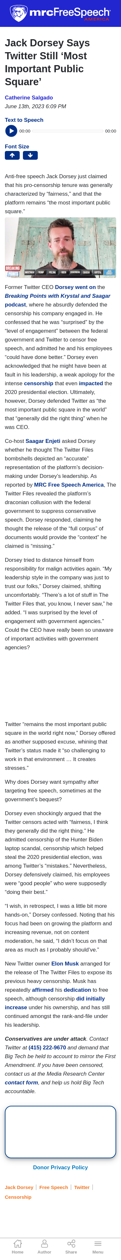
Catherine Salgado (29, 98)
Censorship (18, 1197)
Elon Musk (65, 964)
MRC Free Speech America (69, 485)
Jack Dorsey (19, 1187)
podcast (15, 305)
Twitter (82, 1187)
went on (85, 287)
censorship (39, 383)
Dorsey (64, 287)
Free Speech (53, 1187)
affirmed (43, 990)
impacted (91, 383)
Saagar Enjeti (42, 441)
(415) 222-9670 (47, 1048)
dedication (77, 990)
